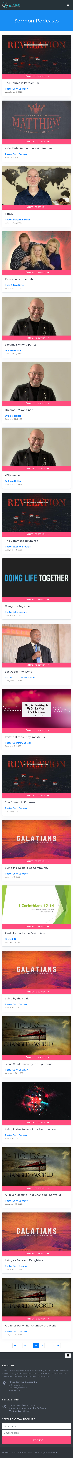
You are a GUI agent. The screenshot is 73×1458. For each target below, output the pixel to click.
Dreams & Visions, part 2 (20, 344)
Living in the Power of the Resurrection (30, 1129)
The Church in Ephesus (20, 802)
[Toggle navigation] (68, 5)
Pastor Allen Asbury (16, 612)
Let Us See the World (18, 671)
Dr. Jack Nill (11, 939)
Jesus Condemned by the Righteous (28, 1064)
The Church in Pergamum (22, 83)
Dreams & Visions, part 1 (20, 410)
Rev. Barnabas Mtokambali (20, 677)
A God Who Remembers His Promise (28, 148)
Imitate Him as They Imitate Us (25, 737)
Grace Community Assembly (23, 1452)
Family (9, 213)
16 (25, 1345)
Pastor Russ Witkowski (18, 546)
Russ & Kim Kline (14, 285)
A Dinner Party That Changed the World (31, 1325)
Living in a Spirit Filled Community (26, 867)
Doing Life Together (18, 606)
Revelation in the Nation (20, 279)
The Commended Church (21, 540)
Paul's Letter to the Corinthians (25, 933)
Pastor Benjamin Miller (17, 219)
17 (31, 1345)
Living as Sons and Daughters (24, 1260)
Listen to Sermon (37, 76)
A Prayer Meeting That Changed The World (33, 1194)
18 (36, 1345)
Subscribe (36, 1440)
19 (42, 1345)
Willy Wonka (13, 475)
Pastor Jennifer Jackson (18, 743)
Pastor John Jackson (16, 89)
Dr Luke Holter (13, 350)
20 (47, 1345)
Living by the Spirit (17, 998)
